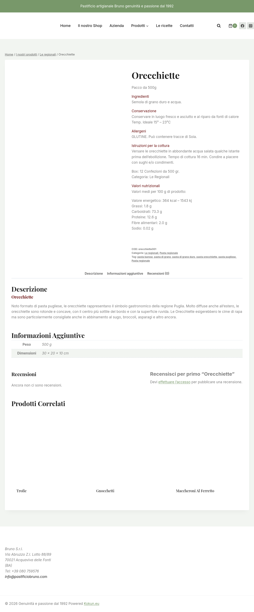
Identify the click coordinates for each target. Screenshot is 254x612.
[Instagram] (250, 25)
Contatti (187, 25)
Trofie (22, 490)
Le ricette (164, 25)
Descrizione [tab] (94, 273)
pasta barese (145, 256)
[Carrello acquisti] (230, 25)
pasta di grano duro (183, 256)
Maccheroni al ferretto (195, 490)
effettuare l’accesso (174, 382)
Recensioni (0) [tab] (158, 273)
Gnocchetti (105, 490)
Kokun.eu (91, 604)
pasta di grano (162, 256)
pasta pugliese (227, 256)
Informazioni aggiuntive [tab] (125, 273)
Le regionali (151, 252)
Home (65, 25)
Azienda (117, 25)
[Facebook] (242, 25)
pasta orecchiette (206, 256)
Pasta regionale (169, 252)
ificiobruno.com (26, 577)
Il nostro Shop (90, 25)
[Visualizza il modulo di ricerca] (218, 25)
